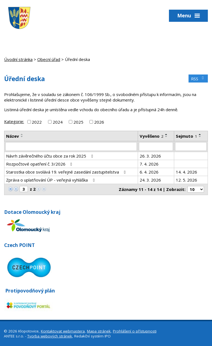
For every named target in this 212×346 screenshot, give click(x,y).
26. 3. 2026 (150, 156)
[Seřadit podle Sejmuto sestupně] (200, 136)
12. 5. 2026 (186, 180)
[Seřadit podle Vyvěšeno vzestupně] (166, 134)
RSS (198, 78)
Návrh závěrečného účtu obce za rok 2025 (50, 156)
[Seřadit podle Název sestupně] (22, 136)
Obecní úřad (48, 59)
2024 (58, 121)
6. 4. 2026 (149, 172)
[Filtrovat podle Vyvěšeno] (156, 146)
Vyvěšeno (151, 136)
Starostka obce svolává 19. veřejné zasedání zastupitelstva (66, 172)
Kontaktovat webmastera (63, 331)
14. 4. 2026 (186, 172)
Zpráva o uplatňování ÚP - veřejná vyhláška (51, 180)
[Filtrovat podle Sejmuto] (191, 146)
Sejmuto (186, 136)
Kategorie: (14, 121)
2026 (99, 121)
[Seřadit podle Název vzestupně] (22, 134)
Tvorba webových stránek (49, 336)
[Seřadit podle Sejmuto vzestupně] (200, 134)
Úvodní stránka (18, 59)
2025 (78, 121)
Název (12, 136)
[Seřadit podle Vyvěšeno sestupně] (166, 136)
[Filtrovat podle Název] (71, 146)
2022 (37, 121)
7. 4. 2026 (149, 164)
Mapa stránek (99, 331)
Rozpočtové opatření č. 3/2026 (40, 164)
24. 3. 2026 (150, 180)
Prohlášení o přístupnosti (135, 331)
